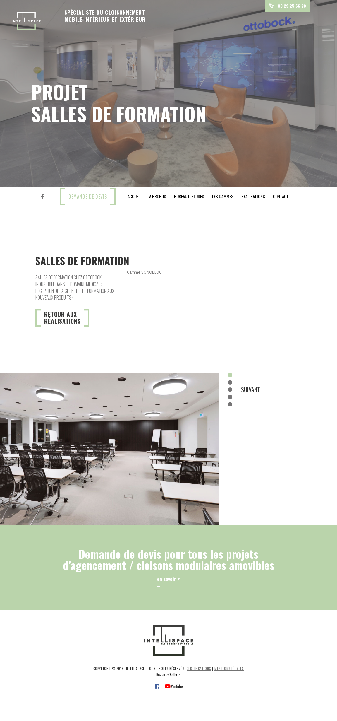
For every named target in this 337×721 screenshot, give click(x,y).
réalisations (253, 196)
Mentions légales (229, 668)
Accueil (134, 196)
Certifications (199, 668)
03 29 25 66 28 (287, 6)
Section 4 (175, 674)
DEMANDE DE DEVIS (87, 196)
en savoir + (168, 578)
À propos (157, 196)
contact (281, 196)
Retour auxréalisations (62, 317)
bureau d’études (189, 196)
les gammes (222, 196)
